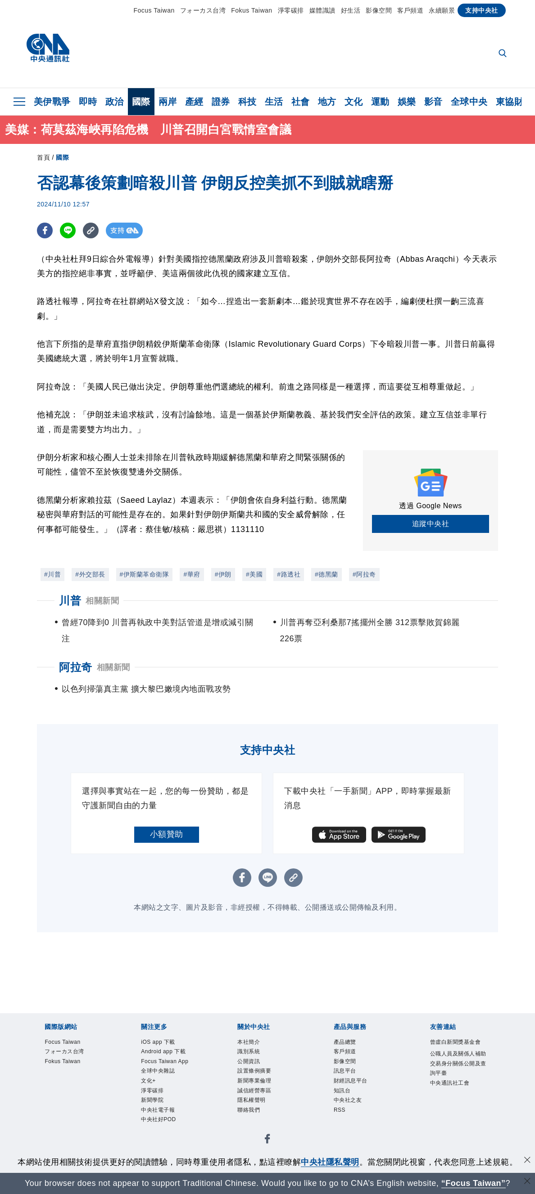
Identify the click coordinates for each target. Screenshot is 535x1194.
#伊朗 (223, 574)
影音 (433, 102)
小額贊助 (166, 834)
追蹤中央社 (430, 524)
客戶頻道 (410, 10)
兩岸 (168, 102)
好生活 (351, 10)
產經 (194, 102)
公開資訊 (254, 1067)
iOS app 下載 (166, 1043)
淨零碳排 (291, 10)
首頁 (43, 157)
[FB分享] (45, 230)
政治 (114, 102)
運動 (380, 102)
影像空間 (379, 10)
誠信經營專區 (262, 1104)
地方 (327, 102)
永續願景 (442, 10)
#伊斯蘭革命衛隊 (144, 574)
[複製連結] (91, 230)
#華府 (191, 574)
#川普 (52, 574)
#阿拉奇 (364, 574)
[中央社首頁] (48, 50)
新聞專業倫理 (262, 1091)
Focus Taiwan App (167, 1085)
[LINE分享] (68, 230)
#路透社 (288, 574)
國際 (141, 102)
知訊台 (346, 1104)
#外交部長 (90, 574)
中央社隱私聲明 (330, 1162)
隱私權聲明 (258, 1116)
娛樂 (407, 102)
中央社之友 (355, 1116)
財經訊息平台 (359, 1091)
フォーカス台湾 (203, 10)
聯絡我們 (254, 1128)
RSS (342, 1128)
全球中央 (469, 102)
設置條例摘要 (262, 1079)
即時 (88, 102)
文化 (354, 102)
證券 (221, 102)
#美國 (254, 574)
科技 (247, 102)
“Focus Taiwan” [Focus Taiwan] (473, 1183)
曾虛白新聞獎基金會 (459, 1049)
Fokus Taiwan (251, 10)
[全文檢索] (503, 54)
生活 (274, 102)
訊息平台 (350, 1079)
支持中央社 (481, 10)
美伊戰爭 (52, 102)
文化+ (152, 1116)
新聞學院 (157, 1140)
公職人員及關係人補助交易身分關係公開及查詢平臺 (459, 1086)
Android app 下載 (169, 1061)
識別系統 (254, 1055)
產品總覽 (350, 1043)
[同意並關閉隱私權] (527, 1161)
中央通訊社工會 (459, 1116)
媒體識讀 (322, 10)
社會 (300, 102)
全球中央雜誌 (166, 1104)
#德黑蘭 (326, 574)
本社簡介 (254, 1043)
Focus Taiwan (153, 10)
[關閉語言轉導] (527, 1182)
